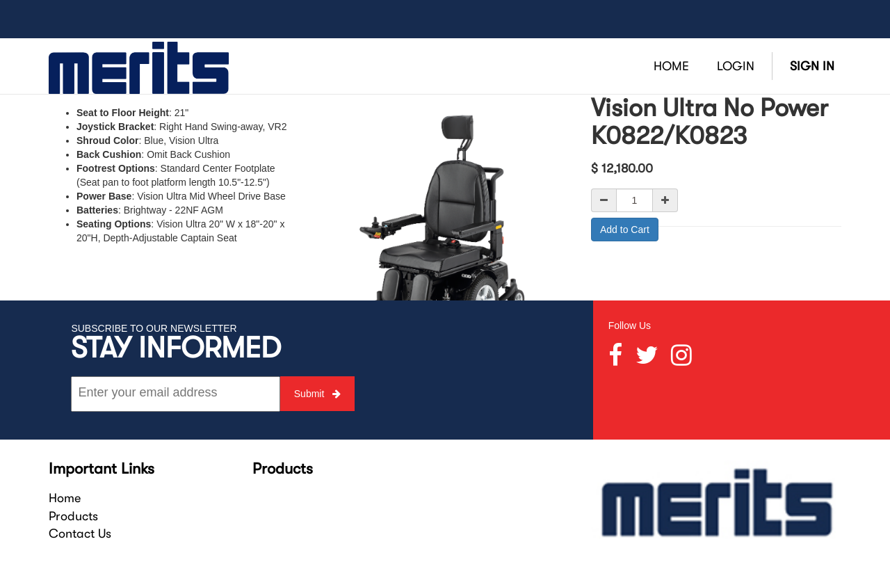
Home (65, 498)
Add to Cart (624, 229)
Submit (317, 393)
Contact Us (80, 533)
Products (73, 516)
